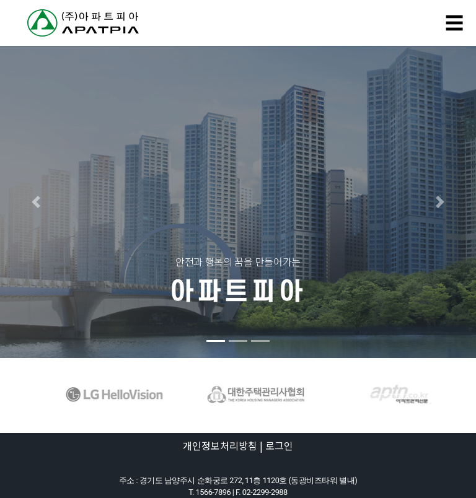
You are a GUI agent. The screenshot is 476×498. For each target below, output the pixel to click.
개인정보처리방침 (220, 445)
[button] (35, 202)
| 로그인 (276, 445)
